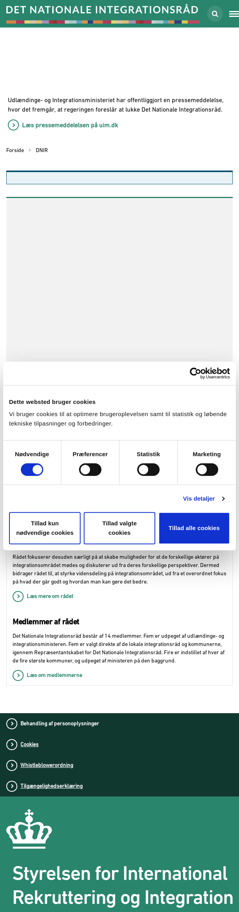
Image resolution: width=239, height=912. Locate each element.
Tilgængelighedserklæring (51, 786)
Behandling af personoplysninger (59, 723)
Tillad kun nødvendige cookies (45, 528)
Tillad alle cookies (194, 528)
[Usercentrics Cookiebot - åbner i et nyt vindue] (195, 373)
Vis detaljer (199, 498)
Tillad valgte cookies (119, 528)
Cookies (29, 744)
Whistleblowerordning (46, 765)
